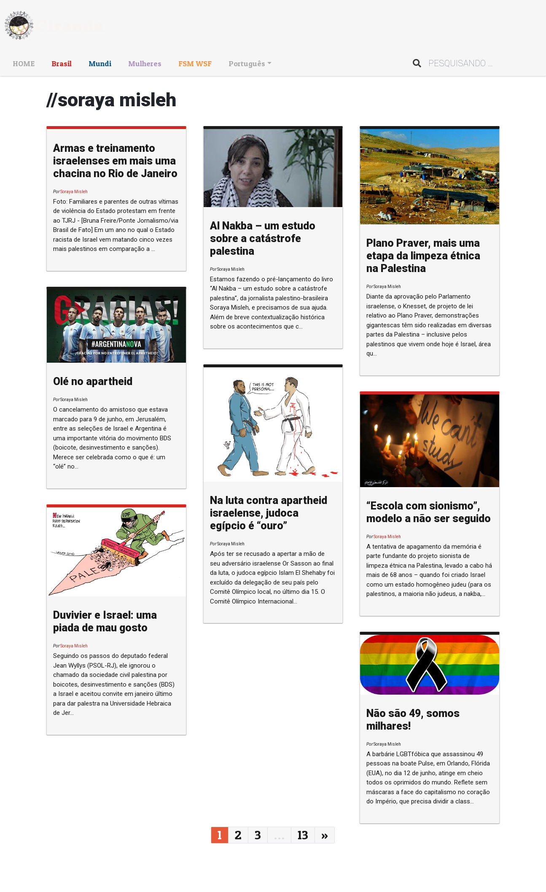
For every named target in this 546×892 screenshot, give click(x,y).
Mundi (100, 63)
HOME (24, 63)
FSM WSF (195, 63)
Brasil (61, 63)
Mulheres (144, 63)
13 (303, 834)
